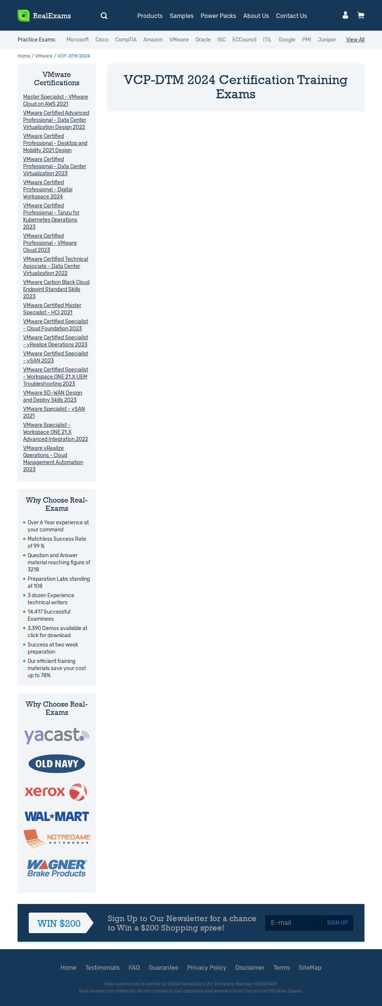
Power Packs (218, 15)
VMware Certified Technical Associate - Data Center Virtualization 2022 (55, 266)
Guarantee (163, 967)
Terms (281, 967)
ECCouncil (244, 40)
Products (150, 15)
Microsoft (77, 40)
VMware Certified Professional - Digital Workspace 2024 (47, 189)
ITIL (267, 40)
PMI (306, 40)
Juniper (327, 40)
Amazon (153, 40)
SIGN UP (337, 923)
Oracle (203, 40)
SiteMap (310, 967)
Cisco (102, 40)
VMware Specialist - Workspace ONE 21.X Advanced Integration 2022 (55, 432)
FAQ (134, 967)
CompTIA (126, 40)
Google (287, 40)
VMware (179, 40)
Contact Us (291, 15)
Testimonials (102, 967)
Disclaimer (249, 967)
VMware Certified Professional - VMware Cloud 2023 (50, 243)
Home (24, 56)
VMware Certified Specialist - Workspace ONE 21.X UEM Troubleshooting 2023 (55, 377)
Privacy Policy (206, 967)
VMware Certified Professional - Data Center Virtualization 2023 (54, 166)
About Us (256, 15)
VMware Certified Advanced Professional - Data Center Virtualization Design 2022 (56, 120)
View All (355, 40)
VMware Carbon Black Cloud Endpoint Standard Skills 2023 (56, 289)
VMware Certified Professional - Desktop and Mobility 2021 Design (55, 143)
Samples (182, 15)
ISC (221, 40)
